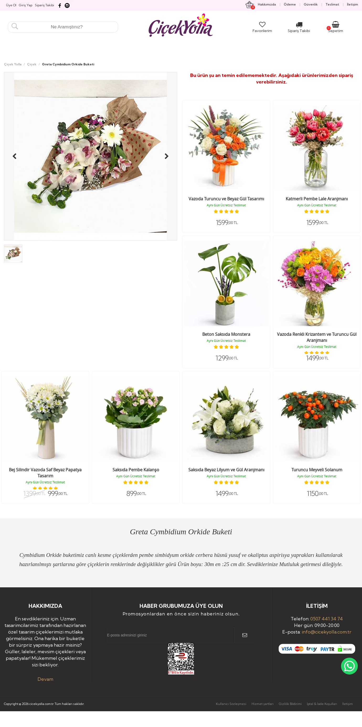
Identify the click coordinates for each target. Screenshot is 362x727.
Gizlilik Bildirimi (290, 704)
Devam (45, 679)
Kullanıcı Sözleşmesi (231, 704)
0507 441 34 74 (326, 619)
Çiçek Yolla (13, 64)
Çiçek (31, 64)
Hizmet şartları (263, 704)
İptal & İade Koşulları (322, 704)
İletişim (347, 704)
